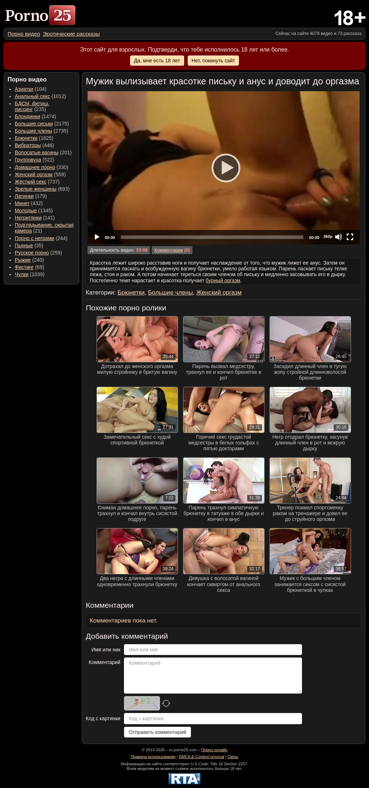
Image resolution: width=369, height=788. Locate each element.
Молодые (26, 210)
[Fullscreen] (350, 237)
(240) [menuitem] (29, 260)
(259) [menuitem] (38, 253)
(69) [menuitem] (29, 267)
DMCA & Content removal (201, 756)
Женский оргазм (34, 174)
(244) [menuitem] (41, 238)
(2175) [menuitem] (42, 124)
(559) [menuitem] (40, 174)
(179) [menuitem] (31, 196)
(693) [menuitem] (42, 189)
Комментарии (168, 250)
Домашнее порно (35, 167)
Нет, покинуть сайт (213, 60)
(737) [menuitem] (37, 182)
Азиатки (24, 89)
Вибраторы (28, 145)
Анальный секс (32, 96)
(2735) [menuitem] (41, 131)
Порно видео (24, 34)
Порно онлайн (214, 750)
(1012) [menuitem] (40, 96)
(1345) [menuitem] (34, 210)
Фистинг (24, 267)
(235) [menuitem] (32, 106)
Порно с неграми (34, 238)
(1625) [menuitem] (34, 138)
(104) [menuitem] (30, 89)
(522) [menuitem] (34, 160)
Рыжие (23, 260)
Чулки (21, 274)
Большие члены (33, 131)
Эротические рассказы (71, 34)
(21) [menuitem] (44, 228)
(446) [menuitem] (34, 145)
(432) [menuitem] (29, 203)
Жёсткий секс (30, 182)
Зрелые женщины (36, 189)
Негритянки (28, 218)
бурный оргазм (223, 280)
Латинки (24, 196)
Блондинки (27, 116)
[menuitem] (24, 34)
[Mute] (338, 237)
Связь (232, 756)
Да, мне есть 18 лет (157, 60)
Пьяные (24, 245)
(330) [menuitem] (41, 167)
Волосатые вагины (36, 152)
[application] (224, 167)
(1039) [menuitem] (30, 274)
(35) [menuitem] (29, 245)
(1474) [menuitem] (35, 116)
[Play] (223, 167)
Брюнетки (26, 138)
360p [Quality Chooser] (327, 236)
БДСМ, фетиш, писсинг (32, 106)
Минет (22, 203)
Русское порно (32, 253)
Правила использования (153, 756)
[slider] (212, 237)
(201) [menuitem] (43, 152)
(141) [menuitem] (35, 218)
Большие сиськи (34, 124)
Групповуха (28, 160)
